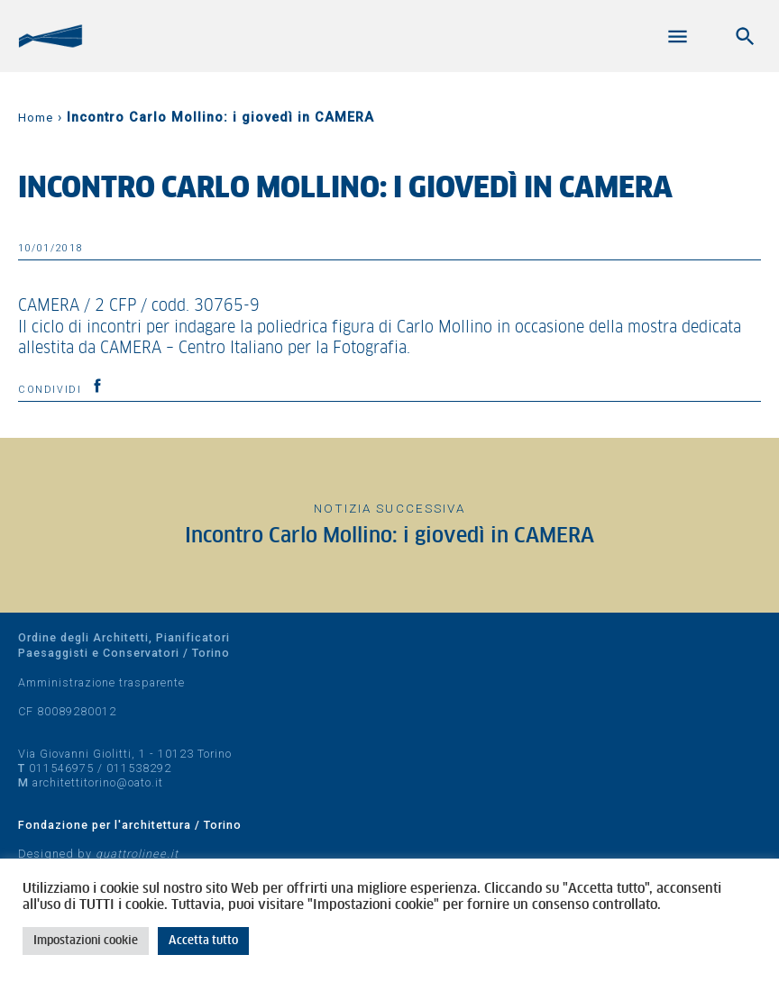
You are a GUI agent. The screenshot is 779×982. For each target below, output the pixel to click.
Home (35, 117)
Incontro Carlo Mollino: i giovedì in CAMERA (389, 536)
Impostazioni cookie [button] (85, 941)
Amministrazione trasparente (101, 682)
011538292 (138, 768)
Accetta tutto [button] (203, 941)
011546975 (61, 768)
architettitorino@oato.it (97, 782)
